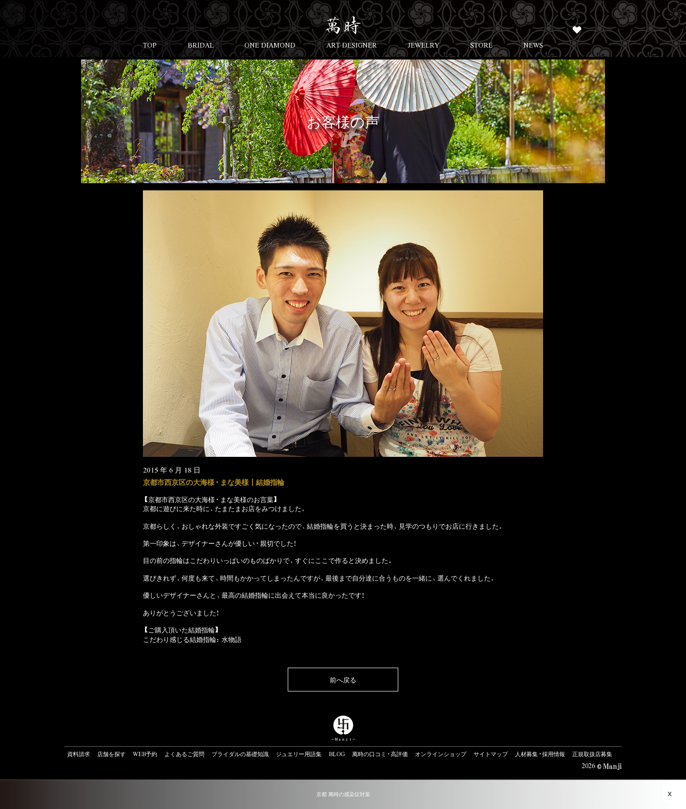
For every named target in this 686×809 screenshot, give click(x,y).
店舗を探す (111, 754)
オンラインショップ (440, 754)
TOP (150, 44)
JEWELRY (424, 44)
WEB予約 (145, 754)
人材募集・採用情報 (540, 754)
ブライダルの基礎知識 (240, 754)
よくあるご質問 (184, 754)
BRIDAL (201, 44)
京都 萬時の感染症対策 (343, 794)
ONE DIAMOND (269, 44)
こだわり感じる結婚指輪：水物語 (192, 639)
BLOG (337, 754)
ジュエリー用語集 (299, 754)
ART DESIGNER (351, 44)
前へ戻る (343, 679)
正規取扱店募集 (592, 754)
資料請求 (78, 754)
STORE (481, 44)
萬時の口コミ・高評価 (380, 754)
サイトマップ (491, 754)
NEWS (533, 44)
